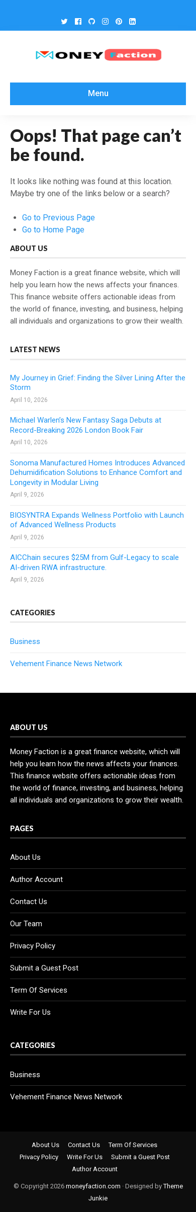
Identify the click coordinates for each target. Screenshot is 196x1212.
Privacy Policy (32, 945)
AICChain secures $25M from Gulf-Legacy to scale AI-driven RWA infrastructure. (94, 562)
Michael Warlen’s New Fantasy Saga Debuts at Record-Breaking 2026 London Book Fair (85, 425)
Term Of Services (38, 990)
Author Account (36, 879)
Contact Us (28, 901)
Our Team (26, 923)
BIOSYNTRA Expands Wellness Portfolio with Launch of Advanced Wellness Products (97, 520)
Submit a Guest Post (44, 968)
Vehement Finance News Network (66, 663)
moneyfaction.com (93, 1186)
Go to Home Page (53, 229)
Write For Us (30, 1012)
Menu (98, 93)
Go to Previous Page (58, 217)
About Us (25, 857)
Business (25, 641)
